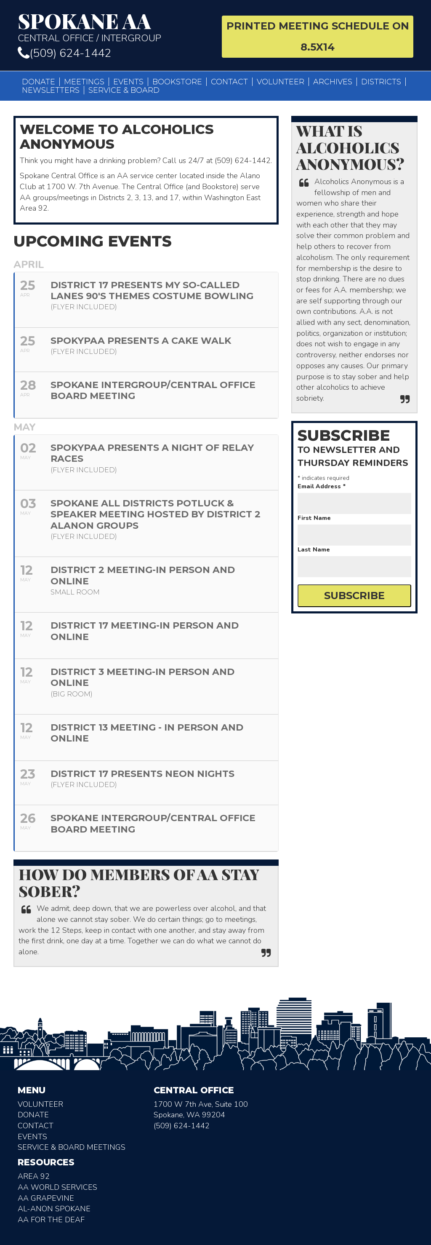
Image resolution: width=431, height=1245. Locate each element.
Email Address (322, 486)
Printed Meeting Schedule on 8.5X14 (317, 36)
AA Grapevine (46, 1198)
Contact (229, 82)
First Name (314, 518)
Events (128, 82)
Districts (381, 82)
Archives (332, 82)
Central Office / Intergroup (113, 27)
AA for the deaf (51, 1220)
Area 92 (34, 1176)
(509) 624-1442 (64, 53)
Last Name (314, 550)
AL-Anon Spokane (54, 1209)
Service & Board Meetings (71, 1147)
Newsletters (51, 90)
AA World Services (57, 1187)
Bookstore (177, 82)
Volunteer (280, 82)
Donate (38, 82)
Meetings (84, 82)
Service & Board (124, 90)
